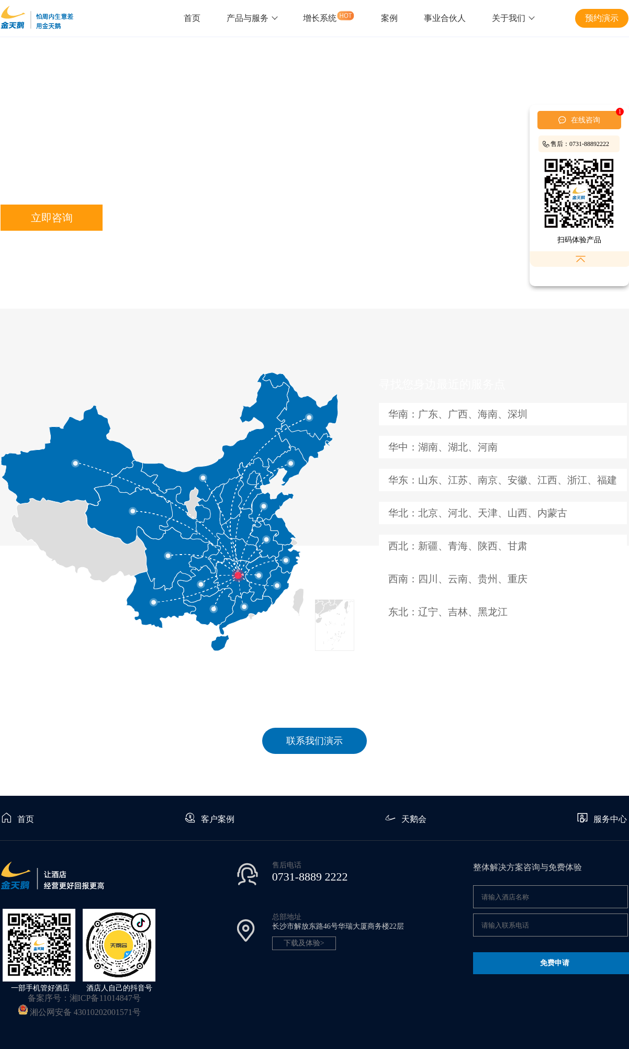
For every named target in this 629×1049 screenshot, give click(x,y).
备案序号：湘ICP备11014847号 (84, 998)
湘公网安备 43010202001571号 (85, 1012)
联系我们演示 (314, 741)
